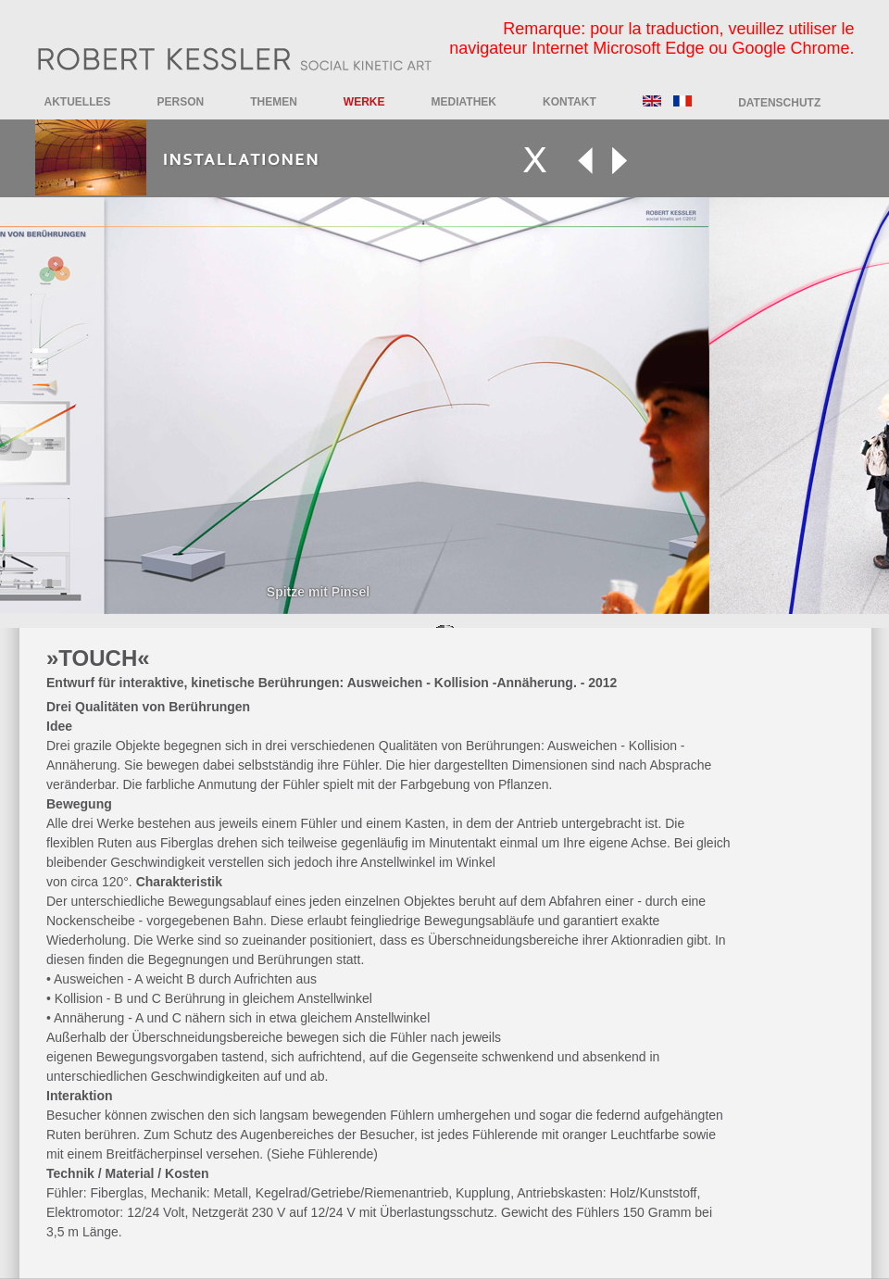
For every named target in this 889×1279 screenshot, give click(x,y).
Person (181, 101)
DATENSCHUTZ (779, 102)
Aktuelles (77, 101)
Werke (364, 101)
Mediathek (464, 101)
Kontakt (569, 101)
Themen (273, 101)
